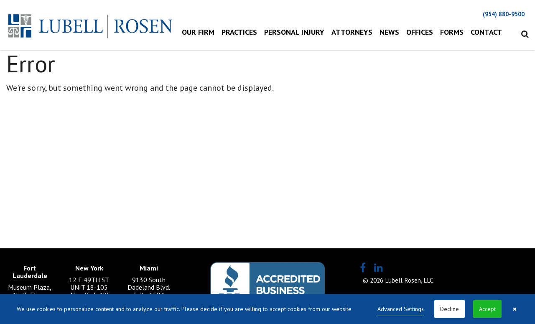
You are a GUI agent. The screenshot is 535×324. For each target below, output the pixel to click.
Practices (239, 32)
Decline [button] (449, 309)
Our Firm (198, 32)
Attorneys (351, 32)
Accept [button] (487, 309)
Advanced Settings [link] (400, 309)
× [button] (514, 309)
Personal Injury (294, 32)
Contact (486, 32)
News (389, 32)
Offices (419, 32)
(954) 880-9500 (504, 14)
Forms (452, 32)
